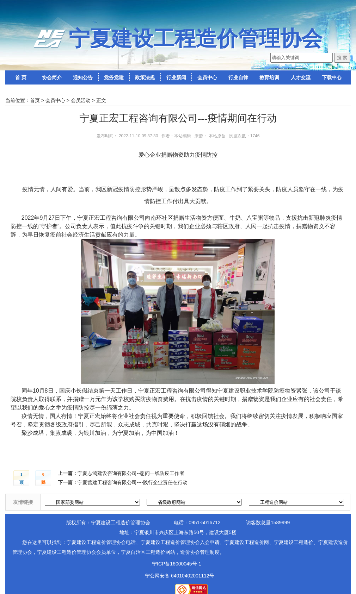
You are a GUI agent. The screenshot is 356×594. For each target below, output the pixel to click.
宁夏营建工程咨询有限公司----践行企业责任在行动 (133, 482)
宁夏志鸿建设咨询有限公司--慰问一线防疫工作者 (131, 473)
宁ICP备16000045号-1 (176, 564)
